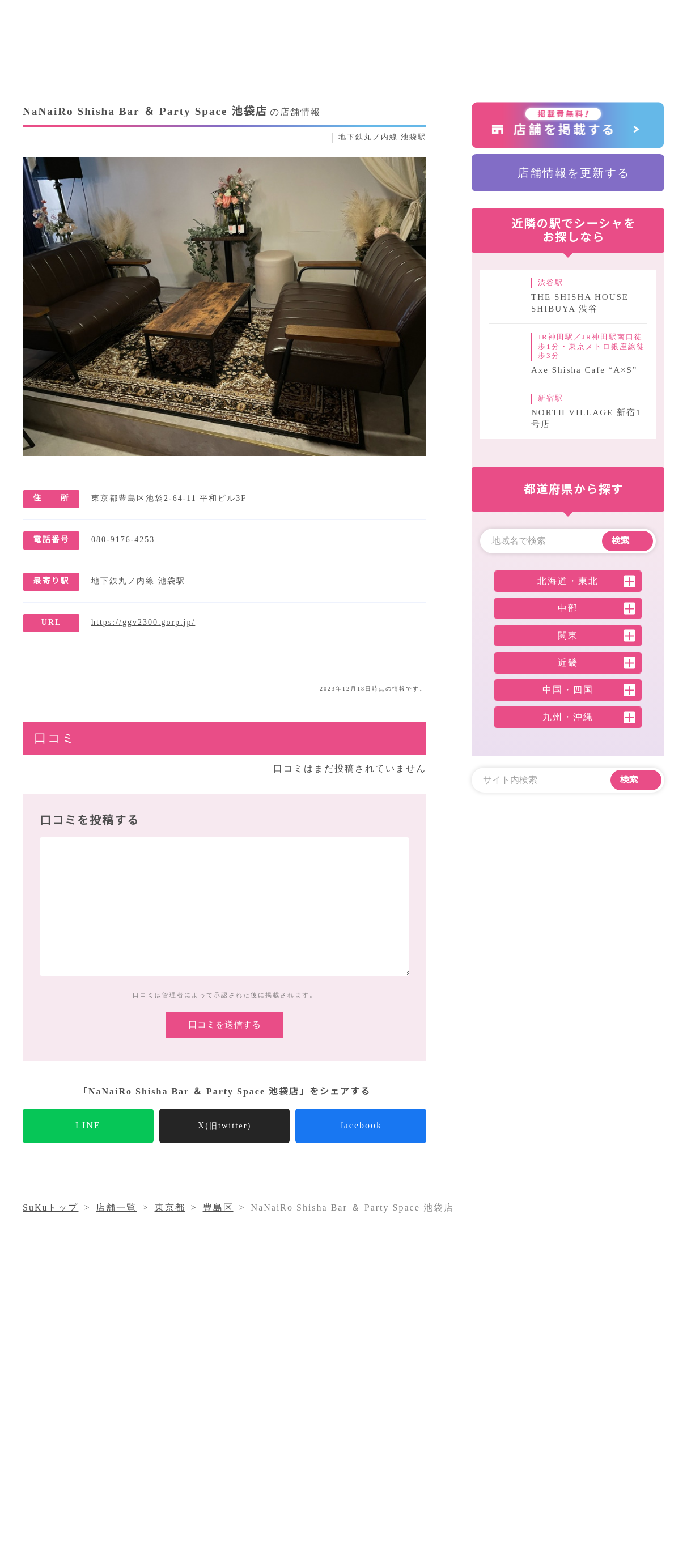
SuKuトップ (51, 1225)
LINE (88, 1143)
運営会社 (510, 1435)
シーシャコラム (310, 1435)
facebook (361, 1143)
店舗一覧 (455, 1435)
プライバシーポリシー (325, 1456)
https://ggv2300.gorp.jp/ (153, 622)
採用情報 (566, 1435)
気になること (390, 1435)
